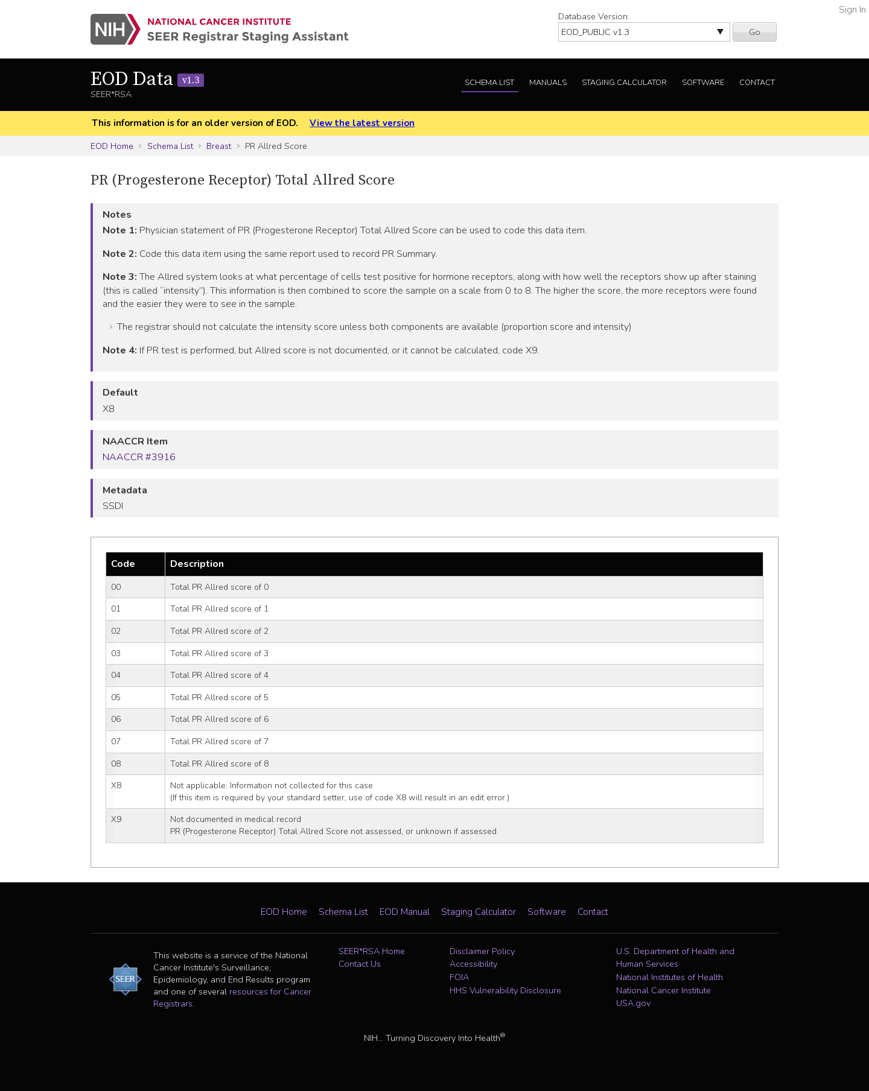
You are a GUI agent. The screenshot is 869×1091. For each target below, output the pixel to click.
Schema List (489, 82)
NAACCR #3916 (139, 457)
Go (754, 32)
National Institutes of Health (669, 977)
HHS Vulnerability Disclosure (505, 990)
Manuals (548, 82)
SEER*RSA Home (372, 951)
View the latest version (362, 123)
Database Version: (593, 16)
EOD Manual (405, 912)
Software (703, 82)
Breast (218, 146)
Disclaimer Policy (482, 951)
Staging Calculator (624, 82)
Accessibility (473, 964)
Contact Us (360, 964)
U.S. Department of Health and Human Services (675, 957)
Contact (757, 82)
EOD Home (112, 146)
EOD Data (147, 80)
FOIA (459, 977)
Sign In (852, 9)
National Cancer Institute (663, 990)
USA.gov (633, 1003)
